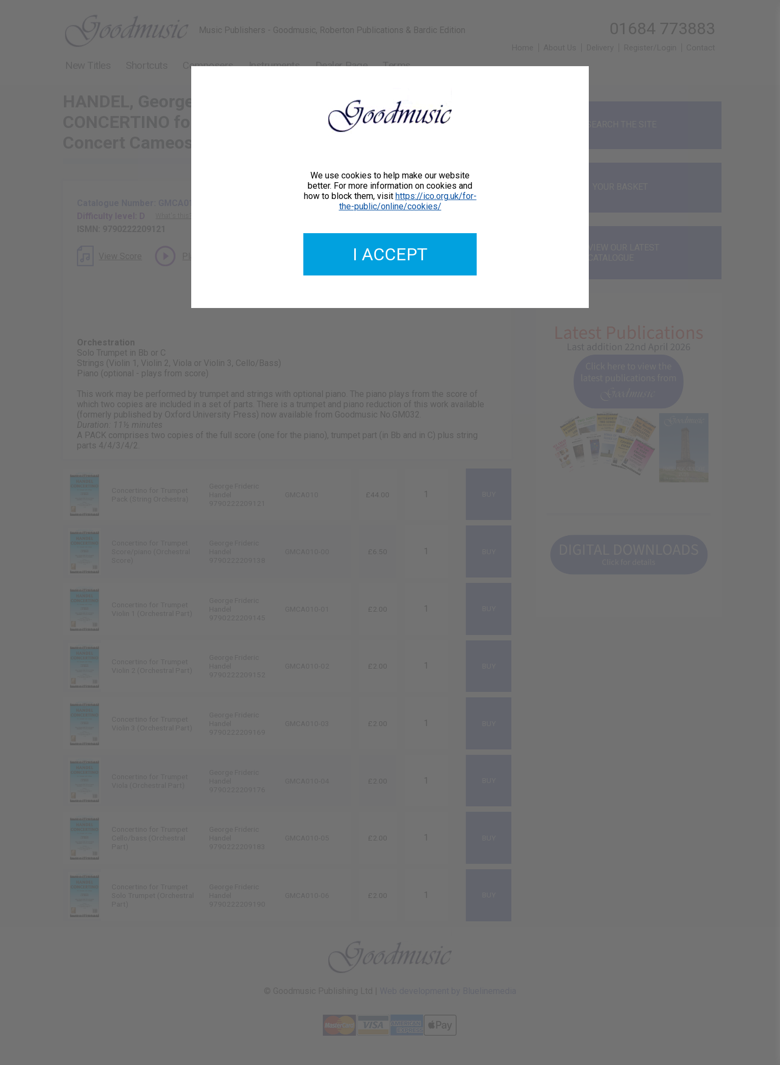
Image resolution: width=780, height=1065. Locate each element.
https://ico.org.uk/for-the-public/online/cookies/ (408, 201)
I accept (390, 254)
